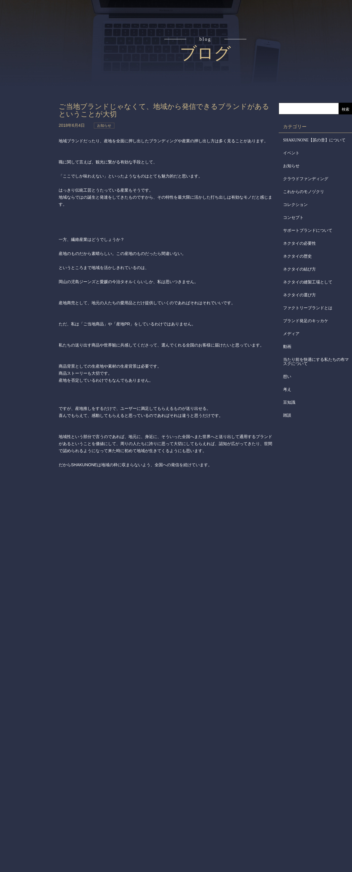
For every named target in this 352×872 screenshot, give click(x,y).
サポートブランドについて (307, 230)
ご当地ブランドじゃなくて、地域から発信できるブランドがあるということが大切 (164, 110)
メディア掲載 (31, 184)
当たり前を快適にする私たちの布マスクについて (316, 361)
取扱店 (31, 117)
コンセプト (31, 50)
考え (287, 389)
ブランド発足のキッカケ (305, 321)
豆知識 (289, 402)
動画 (287, 346)
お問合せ (31, 206)
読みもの (31, 72)
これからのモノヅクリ (303, 192)
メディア (291, 334)
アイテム (31, 95)
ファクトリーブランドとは (307, 308)
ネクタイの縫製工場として (307, 282)
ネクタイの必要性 (299, 243)
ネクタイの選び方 (299, 295)
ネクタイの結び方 (299, 269)
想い (287, 376)
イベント (291, 153)
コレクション (295, 204)
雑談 (287, 415)
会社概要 (31, 139)
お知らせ (291, 166)
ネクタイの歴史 (297, 256)
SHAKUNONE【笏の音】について (314, 140)
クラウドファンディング (305, 179)
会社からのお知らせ (31, 161)
